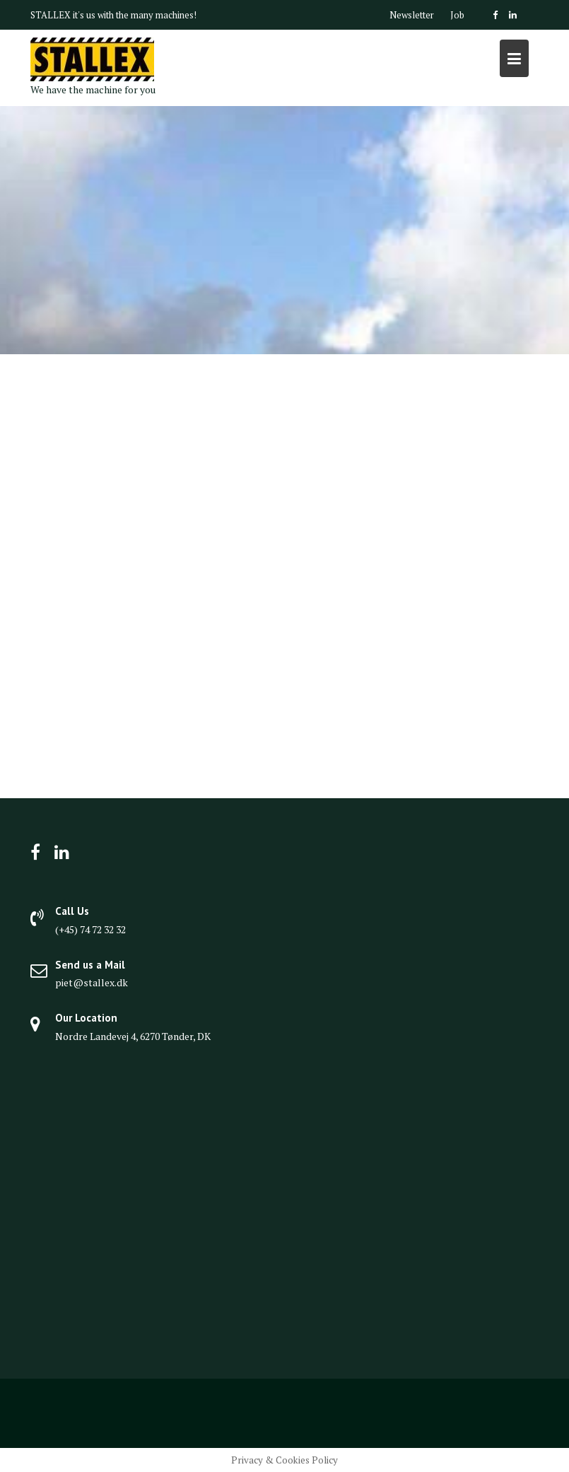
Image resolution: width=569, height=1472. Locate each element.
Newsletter (411, 14)
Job (457, 14)
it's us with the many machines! (134, 14)
